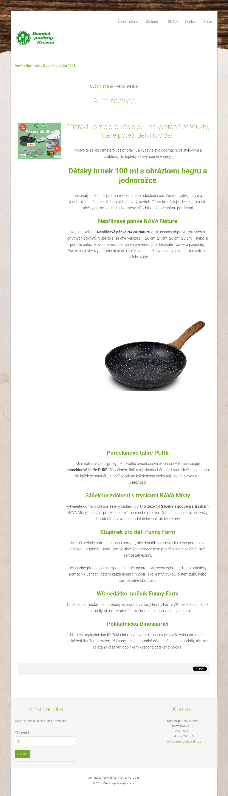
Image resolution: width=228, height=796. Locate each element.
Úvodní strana (101, 86)
